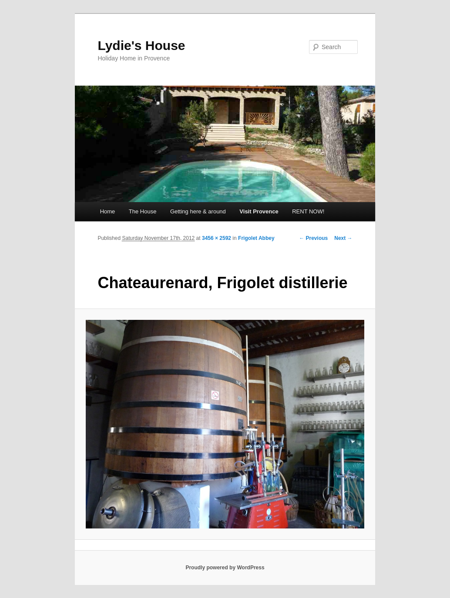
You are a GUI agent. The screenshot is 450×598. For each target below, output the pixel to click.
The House (143, 211)
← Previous (313, 238)
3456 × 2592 (216, 238)
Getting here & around (198, 211)
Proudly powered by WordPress (224, 568)
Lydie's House (141, 45)
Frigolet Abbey (256, 238)
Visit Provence (258, 211)
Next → (343, 238)
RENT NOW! (308, 211)
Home (107, 211)
